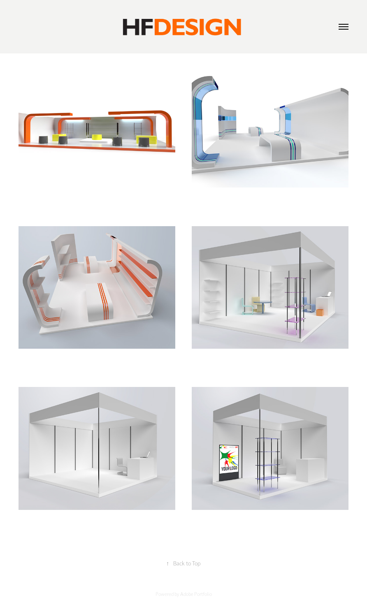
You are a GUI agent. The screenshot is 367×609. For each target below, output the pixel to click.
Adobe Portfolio (196, 593)
